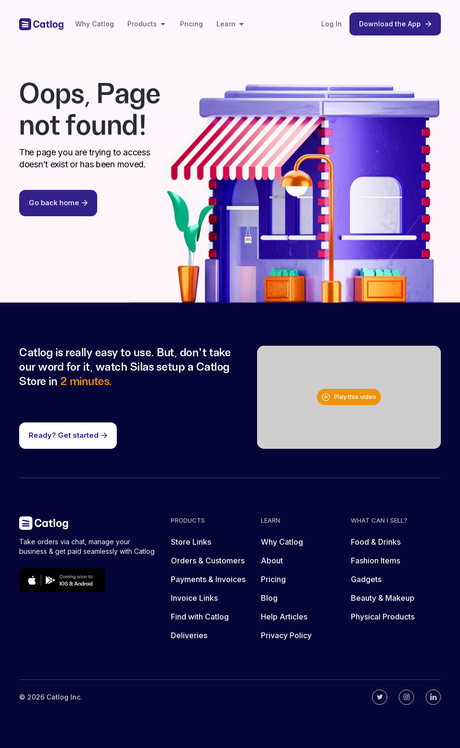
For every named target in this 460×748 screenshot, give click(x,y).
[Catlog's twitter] (379, 697)
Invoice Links (194, 598)
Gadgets (366, 579)
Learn (230, 24)
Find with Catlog (200, 616)
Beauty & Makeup (383, 598)
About (272, 560)
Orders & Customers (208, 560)
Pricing (191, 24)
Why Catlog (94, 24)
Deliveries (189, 635)
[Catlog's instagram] (406, 697)
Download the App (395, 24)
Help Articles (284, 616)
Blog (269, 598)
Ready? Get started (68, 435)
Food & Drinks (376, 542)
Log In (331, 24)
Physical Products (383, 616)
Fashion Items (375, 560)
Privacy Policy (286, 635)
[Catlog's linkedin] (433, 697)
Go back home (58, 202)
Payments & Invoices (208, 579)
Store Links (191, 542)
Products (147, 24)
